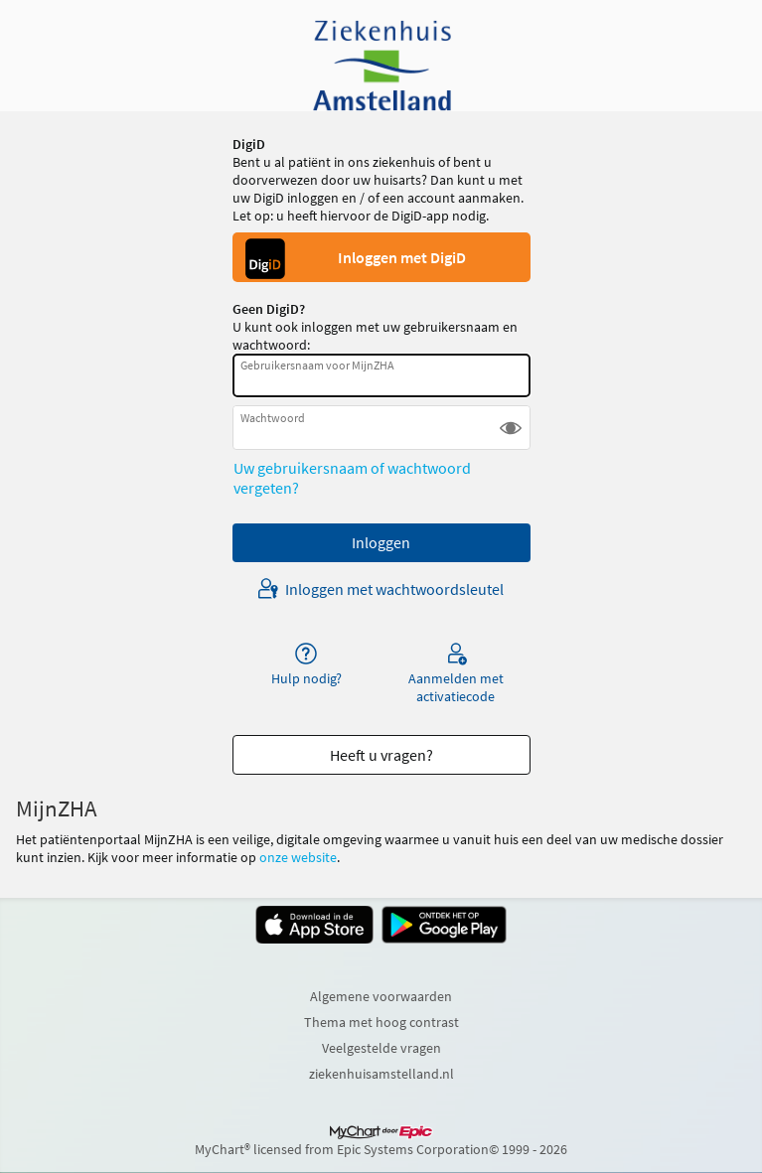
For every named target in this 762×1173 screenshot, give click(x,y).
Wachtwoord (272, 417)
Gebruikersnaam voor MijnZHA (317, 365)
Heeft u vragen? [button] (381, 755)
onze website (298, 857)
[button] (511, 427)
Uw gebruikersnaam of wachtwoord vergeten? (352, 478)
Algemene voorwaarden (381, 996)
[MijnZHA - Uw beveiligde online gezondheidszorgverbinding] (381, 65)
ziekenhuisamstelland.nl (381, 1074)
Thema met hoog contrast (381, 1022)
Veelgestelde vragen (381, 1048)
